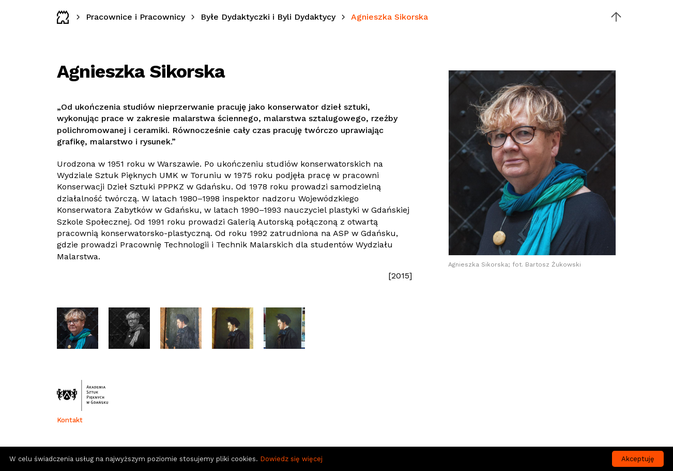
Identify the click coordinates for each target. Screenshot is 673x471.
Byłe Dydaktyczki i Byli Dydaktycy (268, 17)
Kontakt (70, 420)
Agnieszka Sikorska (389, 17)
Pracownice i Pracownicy (135, 17)
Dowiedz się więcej (291, 459)
